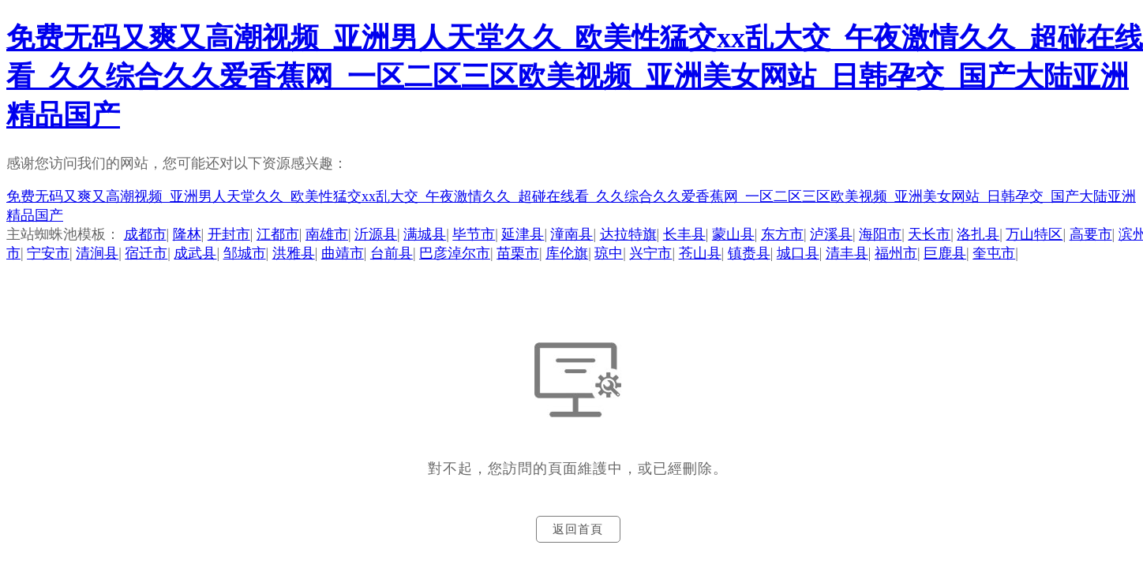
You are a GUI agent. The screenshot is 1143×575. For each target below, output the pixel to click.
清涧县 (97, 253)
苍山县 (700, 253)
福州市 (896, 253)
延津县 (522, 234)
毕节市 (473, 234)
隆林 (187, 234)
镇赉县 (749, 253)
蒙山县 (733, 234)
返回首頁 (578, 529)
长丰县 (684, 234)
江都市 (278, 234)
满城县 (424, 234)
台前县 (391, 253)
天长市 (929, 234)
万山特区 (1034, 234)
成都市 (145, 234)
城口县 (798, 253)
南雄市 (326, 234)
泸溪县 (831, 234)
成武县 (195, 253)
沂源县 (375, 234)
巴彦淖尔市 (454, 253)
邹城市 (244, 253)
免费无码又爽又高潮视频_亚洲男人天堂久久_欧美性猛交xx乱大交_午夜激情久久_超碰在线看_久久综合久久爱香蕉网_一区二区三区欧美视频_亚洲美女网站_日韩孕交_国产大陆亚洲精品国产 (574, 76)
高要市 (1091, 234)
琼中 (608, 253)
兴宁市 (650, 253)
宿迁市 (146, 253)
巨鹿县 (945, 253)
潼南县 (571, 234)
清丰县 (847, 253)
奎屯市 (993, 253)
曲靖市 (342, 253)
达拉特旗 (628, 234)
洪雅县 (293, 253)
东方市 (782, 234)
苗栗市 (518, 253)
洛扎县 (978, 234)
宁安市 (48, 253)
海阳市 (880, 234)
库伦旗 (566, 253)
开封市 (229, 234)
